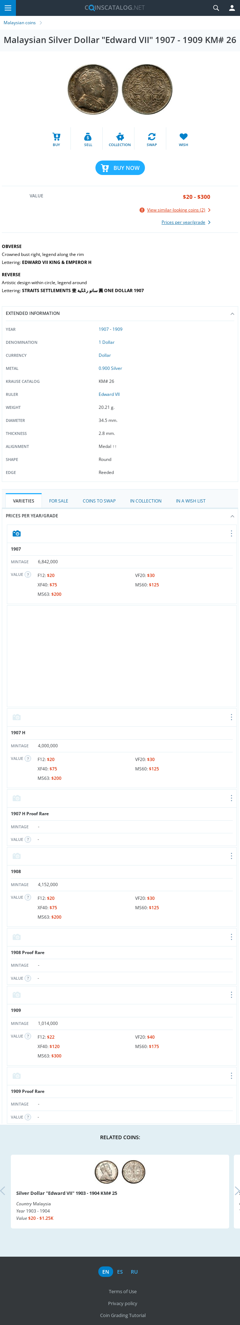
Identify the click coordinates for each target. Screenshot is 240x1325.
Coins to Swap (99, 501)
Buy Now (126, 167)
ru (134, 1271)
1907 (104, 329)
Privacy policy (122, 1303)
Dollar (105, 355)
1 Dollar (107, 342)
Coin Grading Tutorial (123, 1315)
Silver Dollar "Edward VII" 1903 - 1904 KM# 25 (66, 1193)
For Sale (58, 501)
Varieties (23, 501)
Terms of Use (123, 1291)
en (105, 1271)
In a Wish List (191, 501)
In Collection (146, 501)
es (120, 1271)
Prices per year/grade (120, 516)
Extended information (120, 313)
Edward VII (109, 394)
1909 (117, 329)
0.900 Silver (110, 368)
